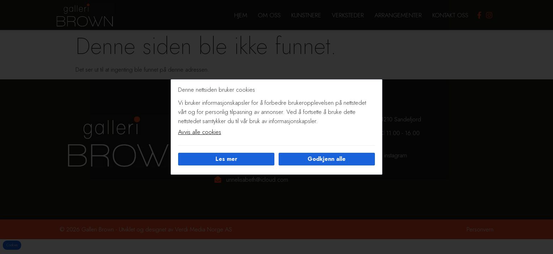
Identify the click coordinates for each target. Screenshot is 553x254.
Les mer (226, 159)
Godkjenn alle (327, 159)
